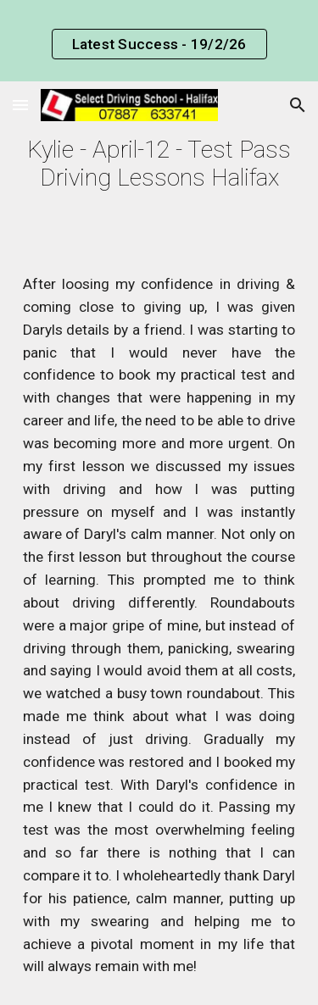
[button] (20, 104)
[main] (159, 163)
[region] (159, 40)
